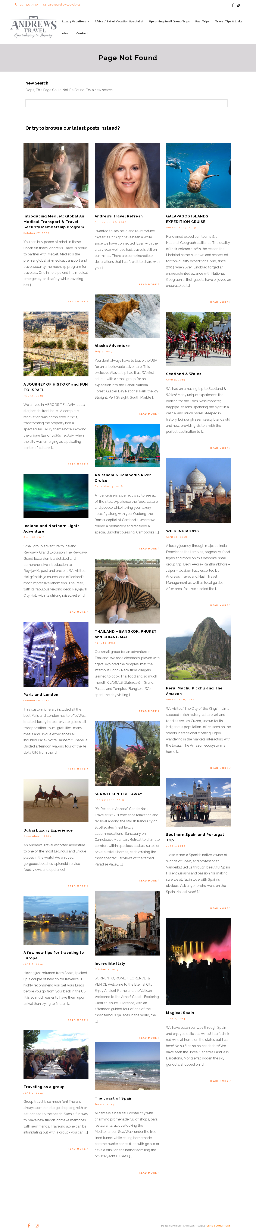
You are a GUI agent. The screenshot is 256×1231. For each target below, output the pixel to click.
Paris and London (41, 695)
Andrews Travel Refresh (119, 216)
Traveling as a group (44, 1087)
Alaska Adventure (112, 346)
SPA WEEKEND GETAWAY (118, 794)
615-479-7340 (26, 4)
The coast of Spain (113, 1098)
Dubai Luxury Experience (48, 830)
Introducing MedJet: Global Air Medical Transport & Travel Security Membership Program (54, 221)
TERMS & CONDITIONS (218, 1226)
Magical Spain (180, 1013)
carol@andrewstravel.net (61, 4)
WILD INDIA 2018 (182, 531)
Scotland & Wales (184, 374)
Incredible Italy (110, 963)
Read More (78, 301)
